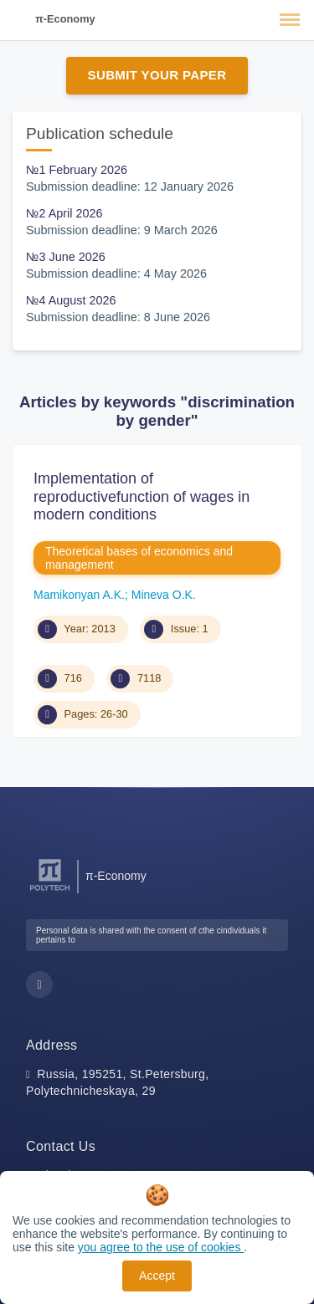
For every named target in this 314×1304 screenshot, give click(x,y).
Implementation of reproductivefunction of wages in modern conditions (141, 496)
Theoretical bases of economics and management (139, 558)
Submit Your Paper (157, 75)
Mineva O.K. (163, 594)
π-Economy (65, 19)
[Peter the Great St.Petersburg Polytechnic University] (50, 891)
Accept (157, 1275)
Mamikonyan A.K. (79, 594)
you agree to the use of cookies (161, 1247)
